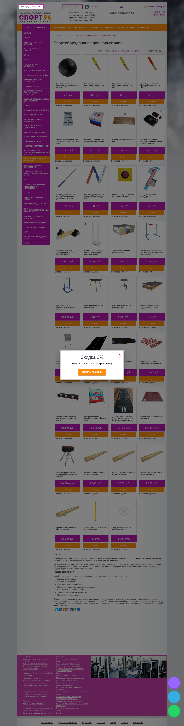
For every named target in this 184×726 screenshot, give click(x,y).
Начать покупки (92, 372)
